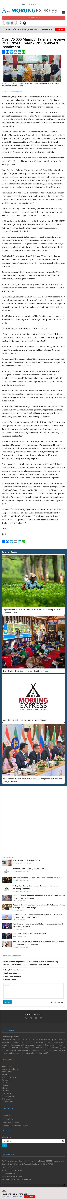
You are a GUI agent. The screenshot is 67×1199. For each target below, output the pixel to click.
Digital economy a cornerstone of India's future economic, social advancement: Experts (38, 925)
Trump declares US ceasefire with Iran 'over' (29, 933)
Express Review (8, 1102)
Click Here (60, 29)
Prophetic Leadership (13, 970)
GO (4, 1145)
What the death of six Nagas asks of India (29, 869)
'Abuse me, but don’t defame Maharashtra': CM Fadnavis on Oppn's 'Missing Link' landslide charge (39, 906)
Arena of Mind (7, 1066)
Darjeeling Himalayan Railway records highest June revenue (25, 671)
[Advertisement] (15, 802)
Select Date (6, 1137)
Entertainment (7, 1093)
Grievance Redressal (11, 1122)
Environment (6, 1099)
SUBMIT (8, 1002)
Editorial (5, 1088)
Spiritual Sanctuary (12, 973)
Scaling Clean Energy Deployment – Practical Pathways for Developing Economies (35, 887)
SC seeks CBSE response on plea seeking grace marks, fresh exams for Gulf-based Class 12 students (38, 915)
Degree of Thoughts (9, 1077)
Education (5, 1091)
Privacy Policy (8, 1119)
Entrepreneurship (8, 1096)
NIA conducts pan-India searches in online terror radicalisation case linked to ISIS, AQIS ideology (39, 896)
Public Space (17, 863)
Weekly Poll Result (57, 1002)
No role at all (9, 979)
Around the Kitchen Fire (10, 1069)
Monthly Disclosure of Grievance (15, 1125)
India (14, 901)
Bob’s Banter (7, 1071)
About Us (6, 1115)
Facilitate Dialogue (12, 976)
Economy (5, 1085)
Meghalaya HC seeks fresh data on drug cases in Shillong (24, 720)
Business (16, 947)
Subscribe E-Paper (33, 18)
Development (7, 1080)
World (15, 936)
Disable (4, 1082)
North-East (6, 91)
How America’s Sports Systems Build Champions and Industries (37, 878)
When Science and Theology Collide (26, 860)
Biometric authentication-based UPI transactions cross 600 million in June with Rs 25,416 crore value (38, 943)
